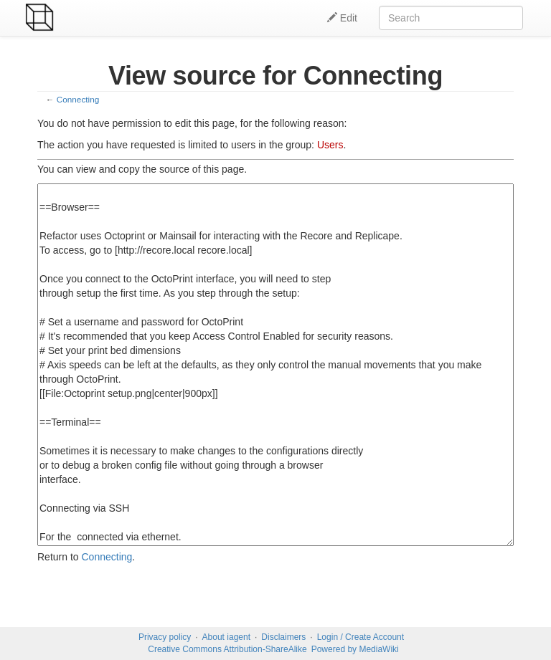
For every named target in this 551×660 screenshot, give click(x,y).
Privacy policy (164, 637)
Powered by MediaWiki (355, 649)
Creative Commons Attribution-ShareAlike (227, 649)
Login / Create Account (360, 637)
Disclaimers (283, 637)
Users (330, 144)
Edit (342, 18)
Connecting (78, 99)
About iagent (226, 637)
